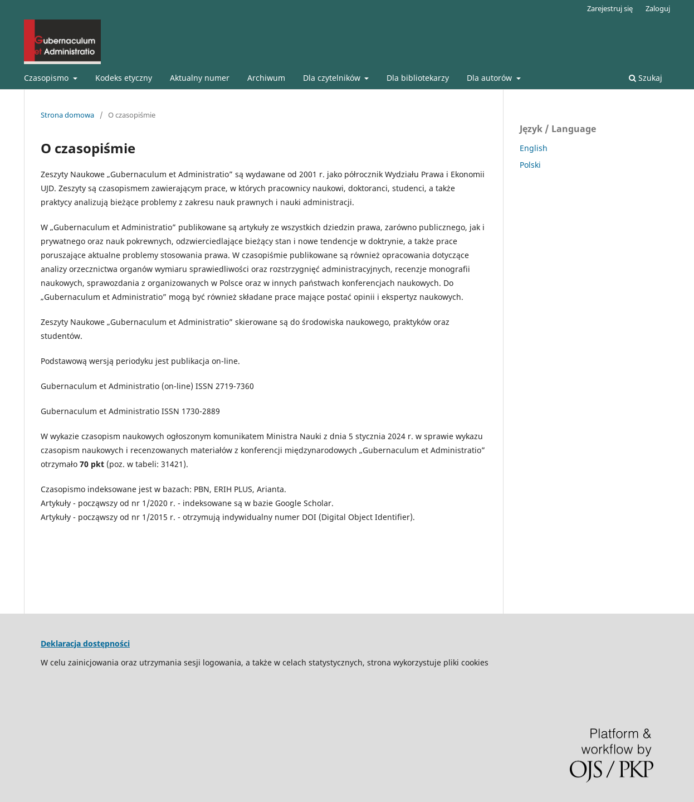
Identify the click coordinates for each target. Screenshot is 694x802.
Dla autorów (490, 77)
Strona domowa (67, 115)
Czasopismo (47, 77)
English (534, 148)
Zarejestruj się (610, 8)
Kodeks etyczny (123, 77)
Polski (530, 164)
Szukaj (645, 77)
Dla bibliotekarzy (418, 77)
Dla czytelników (333, 77)
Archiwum (266, 77)
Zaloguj (658, 8)
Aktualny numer (199, 77)
